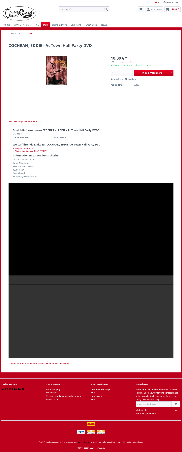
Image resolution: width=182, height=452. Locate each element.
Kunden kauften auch (19, 363)
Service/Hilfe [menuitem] (171, 2)
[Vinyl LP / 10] (23, 24)
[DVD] (45, 24)
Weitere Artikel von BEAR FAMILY (29, 151)
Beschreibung (15, 121)
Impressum (96, 396)
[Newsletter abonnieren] (175, 404)
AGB (93, 392)
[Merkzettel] (141, 9)
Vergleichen (118, 79)
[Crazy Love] (91, 24)
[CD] (37, 24)
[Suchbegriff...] (84, 9)
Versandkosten (84, 442)
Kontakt (94, 399)
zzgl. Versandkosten (128, 62)
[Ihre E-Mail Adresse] (154, 404)
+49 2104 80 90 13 (13, 389)
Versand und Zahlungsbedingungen (63, 396)
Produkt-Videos (29, 121)
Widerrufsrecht (53, 399)
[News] (104, 24)
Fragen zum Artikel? (23, 148)
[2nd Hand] (76, 24)
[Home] (6, 24)
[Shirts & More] (59, 24)
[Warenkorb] (172, 9)
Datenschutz (52, 392)
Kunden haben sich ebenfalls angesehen (49, 363)
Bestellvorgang (53, 389)
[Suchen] (106, 9)
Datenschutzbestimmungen (161, 410)
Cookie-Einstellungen (101, 389)
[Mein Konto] (154, 9)
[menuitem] (84, 10)
